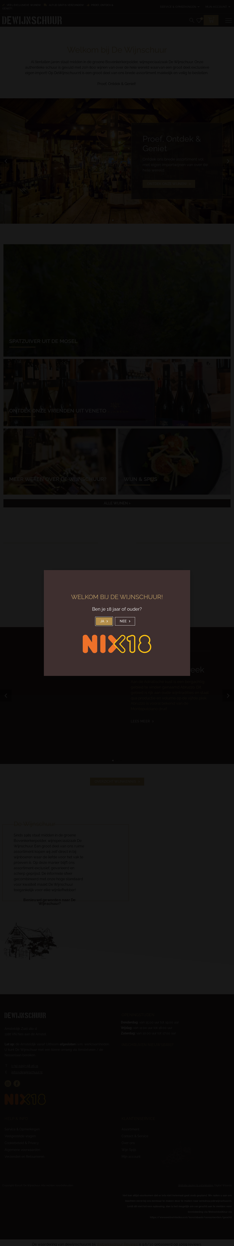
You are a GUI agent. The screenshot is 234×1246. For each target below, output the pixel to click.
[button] (104, 621)
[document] (117, 623)
